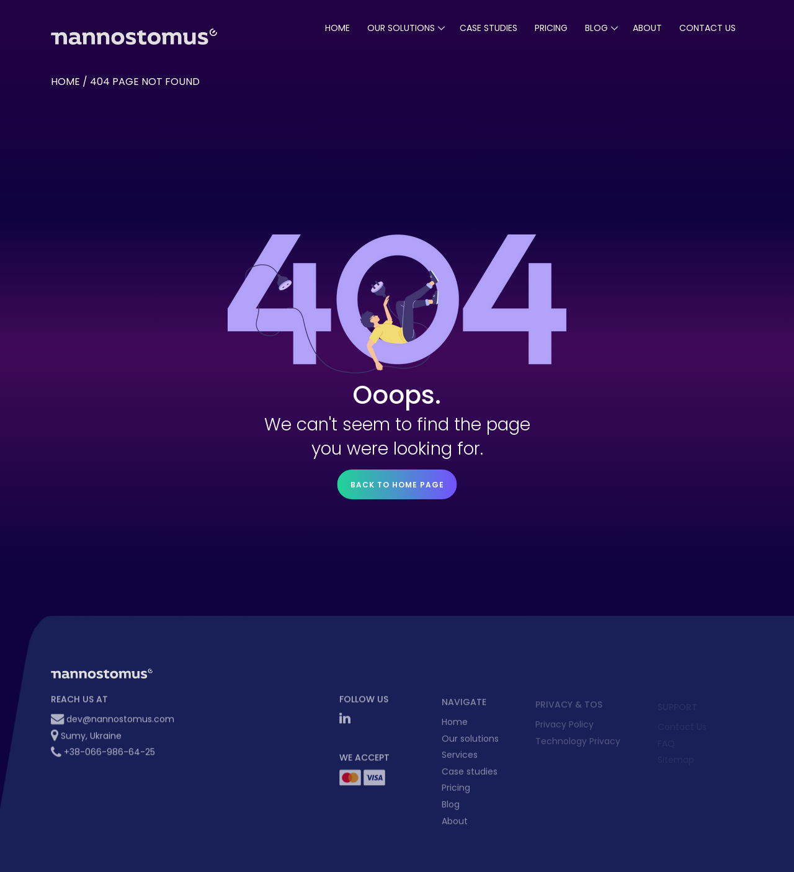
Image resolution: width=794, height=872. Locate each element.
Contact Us (707, 28)
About (647, 28)
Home (337, 28)
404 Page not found (145, 81)
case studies (488, 28)
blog (596, 28)
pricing (551, 28)
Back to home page (397, 484)
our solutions (401, 28)
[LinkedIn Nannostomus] (344, 723)
